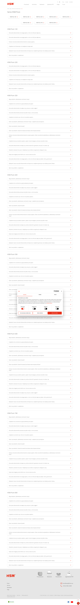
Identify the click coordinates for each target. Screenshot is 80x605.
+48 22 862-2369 (67, 586)
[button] (78, 600)
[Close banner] (61, 291)
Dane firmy (18, 595)
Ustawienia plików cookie (11, 596)
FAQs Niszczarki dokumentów (16, 8)
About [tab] (55, 294)
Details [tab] (40, 294)
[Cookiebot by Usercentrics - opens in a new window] (54, 291)
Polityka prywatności (25, 595)
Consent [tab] (24, 294)
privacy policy (49, 303)
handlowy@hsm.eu (68, 583)
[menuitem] (26, 4)
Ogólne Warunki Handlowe (11, 595)
